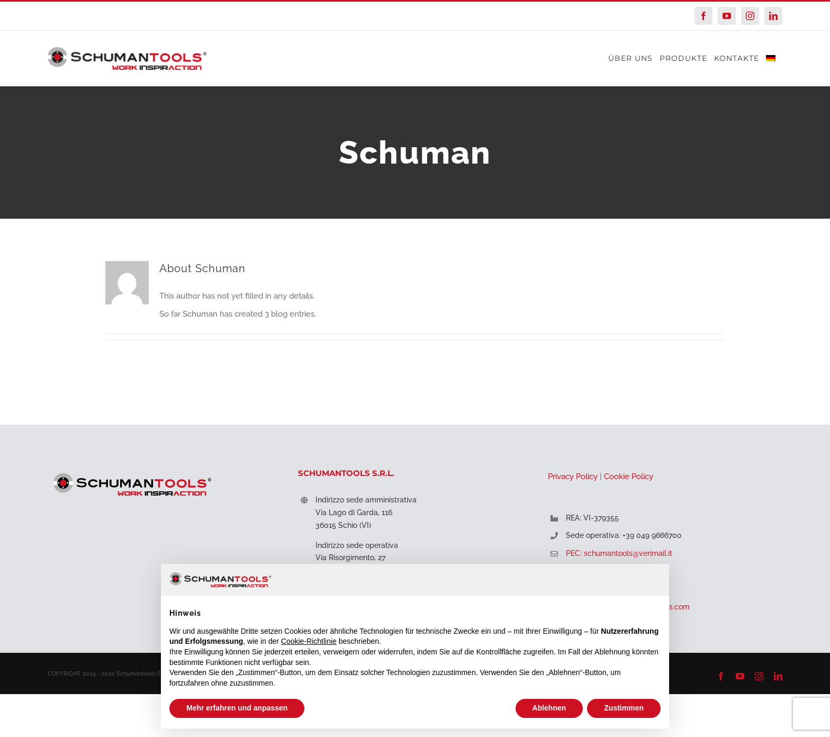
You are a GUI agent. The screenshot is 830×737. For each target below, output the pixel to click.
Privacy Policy (573, 476)
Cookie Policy (628, 476)
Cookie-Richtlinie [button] (309, 641)
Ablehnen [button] (549, 708)
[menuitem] (770, 58)
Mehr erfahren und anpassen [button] (236, 708)
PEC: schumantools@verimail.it (619, 553)
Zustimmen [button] (624, 708)
